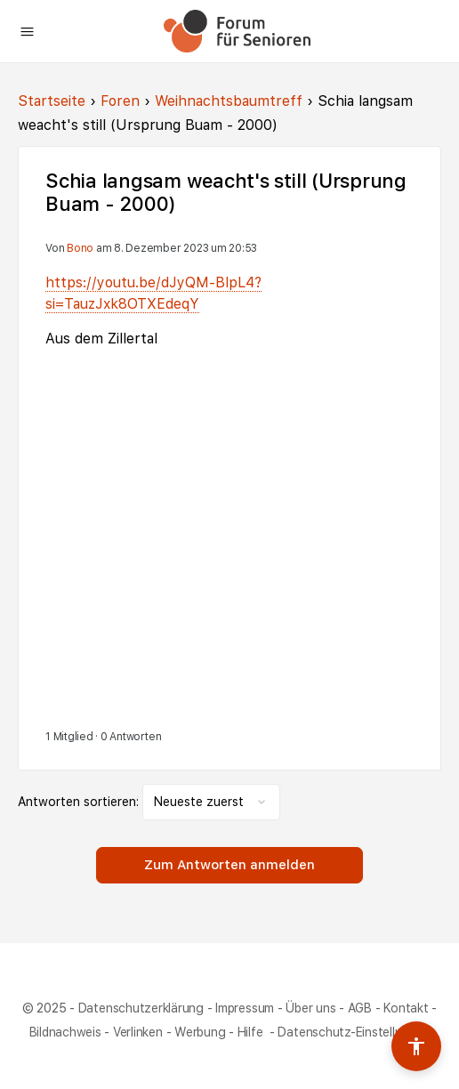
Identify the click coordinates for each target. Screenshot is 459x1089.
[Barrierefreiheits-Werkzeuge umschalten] (416, 1046)
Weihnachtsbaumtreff (228, 101)
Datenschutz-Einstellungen (354, 1032)
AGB (360, 1008)
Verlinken (138, 1032)
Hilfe (252, 1032)
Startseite (51, 101)
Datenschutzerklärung (141, 1008)
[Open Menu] (27, 30)
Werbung (199, 1032)
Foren (120, 101)
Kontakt (405, 1008)
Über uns (310, 1008)
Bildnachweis (65, 1032)
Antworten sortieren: (80, 802)
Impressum (244, 1008)
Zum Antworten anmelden (229, 865)
